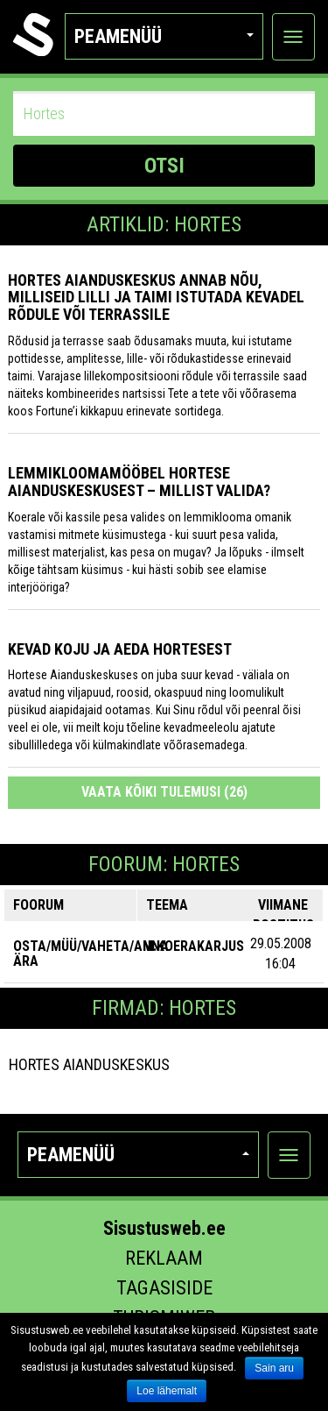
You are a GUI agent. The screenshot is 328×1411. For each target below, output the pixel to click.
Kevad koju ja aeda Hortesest (120, 649)
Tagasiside (164, 1288)
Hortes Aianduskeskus (89, 1064)
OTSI (164, 165)
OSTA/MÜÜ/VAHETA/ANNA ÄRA (91, 954)
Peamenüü (164, 36)
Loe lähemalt (166, 1391)
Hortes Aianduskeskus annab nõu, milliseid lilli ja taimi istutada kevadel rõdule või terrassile (156, 297)
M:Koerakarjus (193, 946)
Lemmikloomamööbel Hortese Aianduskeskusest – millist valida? (139, 482)
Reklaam (164, 1258)
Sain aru (274, 1368)
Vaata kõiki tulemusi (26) (164, 791)
